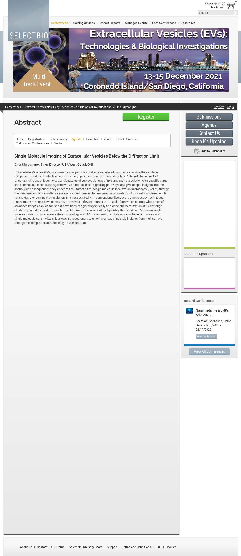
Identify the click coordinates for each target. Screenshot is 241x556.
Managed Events (136, 23)
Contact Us (44, 547)
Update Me (188, 23)
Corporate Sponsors (198, 254)
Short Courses (126, 139)
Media (58, 143)
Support (112, 547)
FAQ (158, 547)
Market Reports (109, 23)
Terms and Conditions (136, 547)
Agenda (76, 139)
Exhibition (92, 139)
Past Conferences (164, 23)
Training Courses (83, 23)
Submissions (58, 139)
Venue (108, 139)
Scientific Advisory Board (85, 547)
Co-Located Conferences (32, 143)
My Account (218, 7)
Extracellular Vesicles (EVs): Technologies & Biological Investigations (68, 107)
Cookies (171, 547)
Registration (36, 139)
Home (20, 139)
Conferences (59, 23)
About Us (26, 547)
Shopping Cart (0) (215, 3)
